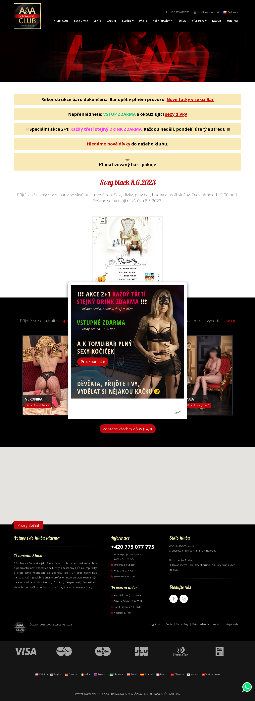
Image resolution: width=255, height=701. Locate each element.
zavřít (177, 412)
